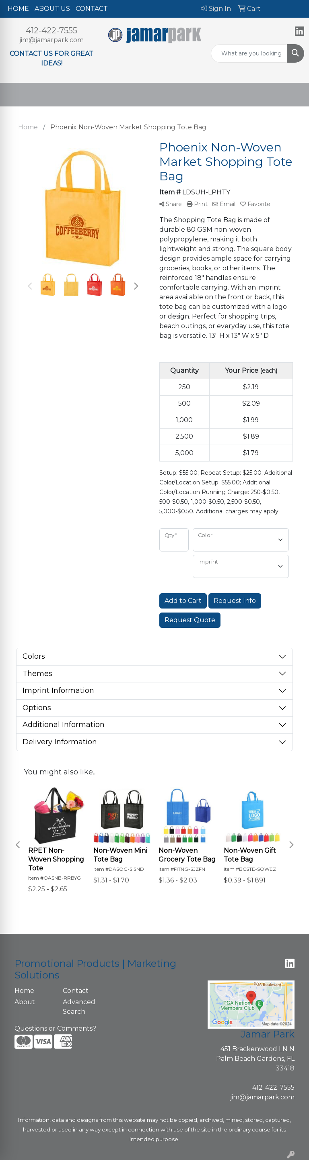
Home (24, 991)
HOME (18, 8)
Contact (76, 991)
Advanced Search (79, 1006)
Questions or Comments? (55, 1028)
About (24, 1002)
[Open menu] (293, 95)
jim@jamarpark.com (51, 40)
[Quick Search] (249, 53)
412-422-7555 (51, 30)
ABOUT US (52, 8)
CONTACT (92, 8)
